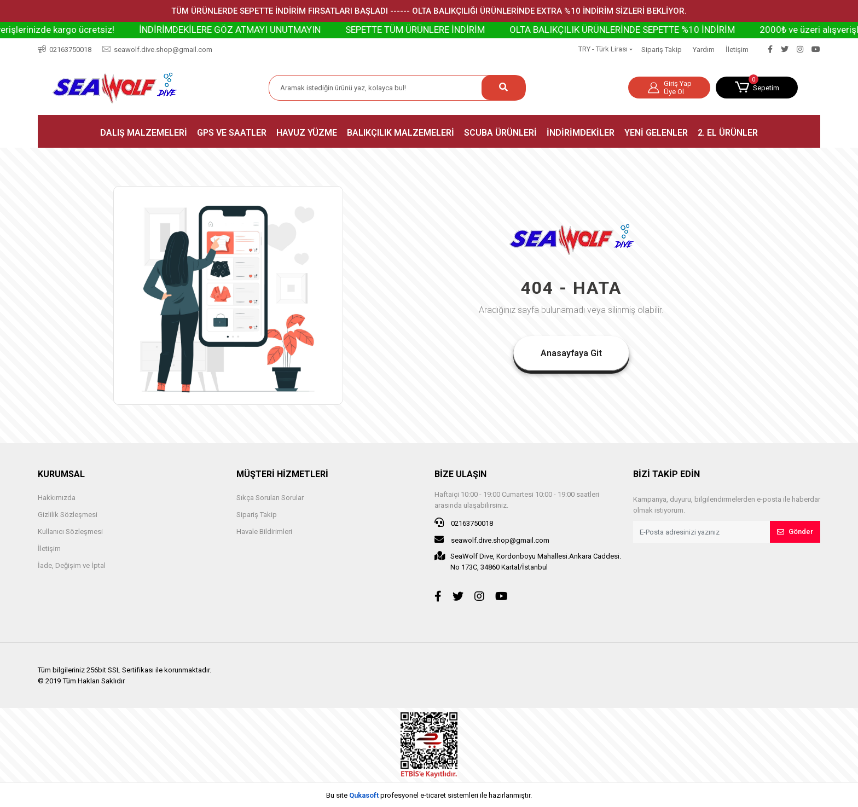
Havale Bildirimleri (264, 531)
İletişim (737, 49)
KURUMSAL (61, 474)
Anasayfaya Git (571, 353)
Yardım (704, 49)
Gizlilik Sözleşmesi (67, 514)
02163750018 (463, 522)
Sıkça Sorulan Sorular (270, 498)
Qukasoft (364, 795)
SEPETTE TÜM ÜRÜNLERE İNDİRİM (438, 29)
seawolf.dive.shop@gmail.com (491, 539)
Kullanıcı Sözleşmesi (70, 531)
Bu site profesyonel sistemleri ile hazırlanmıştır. (429, 795)
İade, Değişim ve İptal (72, 565)
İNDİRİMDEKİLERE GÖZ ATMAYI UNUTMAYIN (253, 29)
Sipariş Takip (661, 49)
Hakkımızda (57, 498)
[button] (757, 87)
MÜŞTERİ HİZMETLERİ (282, 474)
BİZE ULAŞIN (460, 474)
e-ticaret (433, 795)
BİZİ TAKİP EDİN (666, 474)
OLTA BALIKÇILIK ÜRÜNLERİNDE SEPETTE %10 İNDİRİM (645, 29)
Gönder (795, 531)
